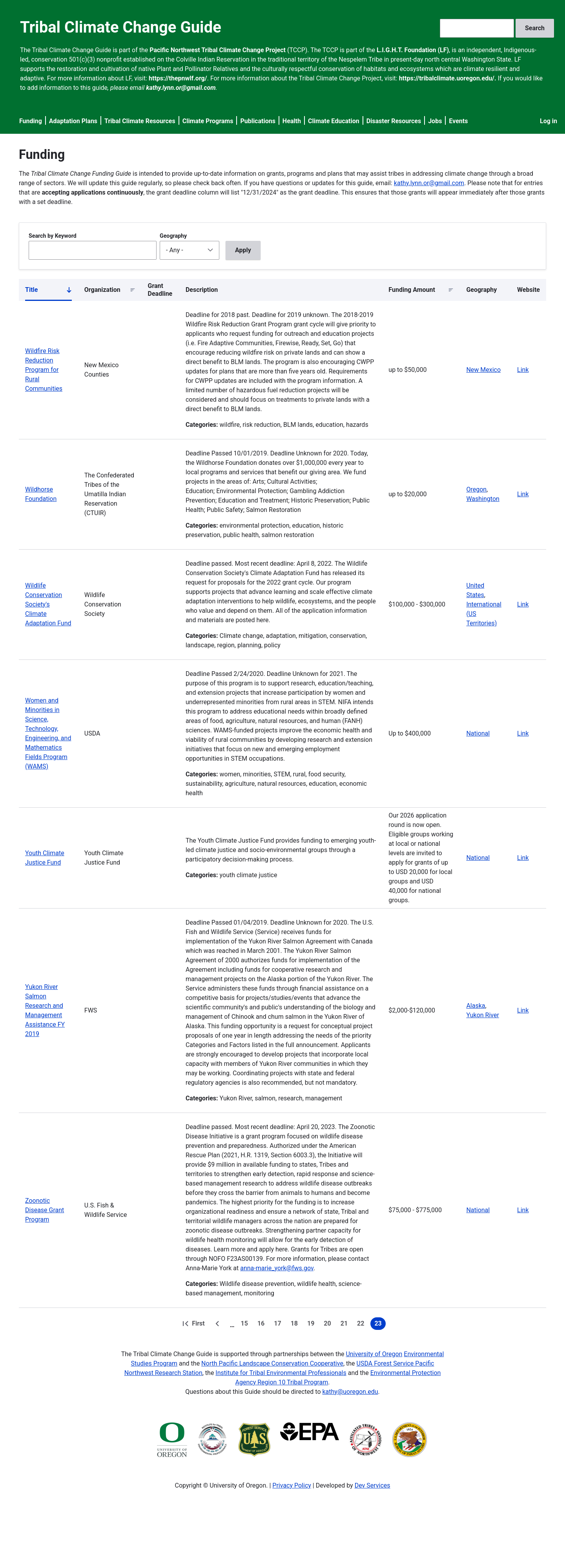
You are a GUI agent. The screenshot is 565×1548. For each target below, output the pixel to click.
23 (379, 1325)
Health (291, 121)
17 (279, 1325)
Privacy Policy (291, 1485)
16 (262, 1325)
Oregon (476, 489)
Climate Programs (207, 121)
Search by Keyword (53, 236)
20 (329, 1325)
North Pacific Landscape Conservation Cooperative (272, 1363)
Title (48, 291)
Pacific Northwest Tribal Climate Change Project (217, 50)
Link (523, 369)
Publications (257, 121)
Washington (482, 499)
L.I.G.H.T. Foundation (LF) (413, 50)
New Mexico (483, 369)
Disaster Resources (393, 121)
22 (362, 1325)
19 (312, 1325)
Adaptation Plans (73, 121)
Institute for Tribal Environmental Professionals (280, 1373)
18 (296, 1325)
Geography (173, 236)
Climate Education (333, 121)
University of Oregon (374, 1354)
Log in (548, 121)
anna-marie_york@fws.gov (276, 1268)
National (478, 733)
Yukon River (482, 1015)
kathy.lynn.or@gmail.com (429, 183)
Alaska (475, 1005)
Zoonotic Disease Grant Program (44, 1210)
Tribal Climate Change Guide (120, 27)
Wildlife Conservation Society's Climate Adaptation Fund (48, 604)
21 (346, 1325)
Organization (102, 289)
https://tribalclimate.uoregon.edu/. (447, 78)
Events (458, 121)
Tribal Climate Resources (139, 121)
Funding (30, 121)
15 (246, 1325)
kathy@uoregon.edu (350, 1391)
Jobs (435, 121)
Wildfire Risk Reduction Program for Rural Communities (43, 369)
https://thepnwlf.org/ (178, 78)
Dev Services (372, 1485)
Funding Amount (411, 289)
